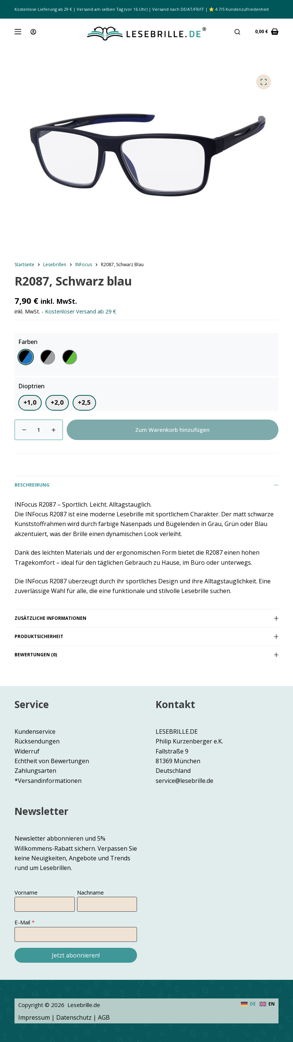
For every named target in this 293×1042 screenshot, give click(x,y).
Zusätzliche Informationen (146, 618)
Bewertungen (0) (146, 654)
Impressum (34, 1017)
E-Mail (22, 922)
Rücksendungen (37, 741)
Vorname (26, 892)
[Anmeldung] (33, 32)
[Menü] (18, 31)
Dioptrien (31, 386)
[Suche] (237, 32)
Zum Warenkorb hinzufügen (172, 429)
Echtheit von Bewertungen (52, 761)
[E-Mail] (76, 934)
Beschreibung (146, 485)
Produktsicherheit (146, 636)
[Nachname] (107, 904)
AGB (104, 1017)
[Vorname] (44, 904)
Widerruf (27, 751)
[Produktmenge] (39, 430)
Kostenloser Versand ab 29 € (80, 311)
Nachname (90, 892)
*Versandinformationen (48, 781)
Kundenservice (35, 731)
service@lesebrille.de (184, 781)
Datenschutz (74, 1017)
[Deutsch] (248, 1004)
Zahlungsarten (35, 771)
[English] (267, 1004)
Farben (28, 342)
